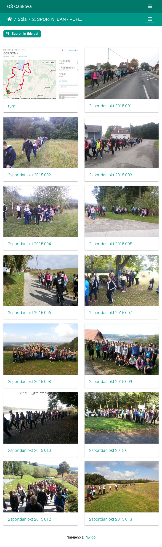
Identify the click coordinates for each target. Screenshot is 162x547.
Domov (9, 19)
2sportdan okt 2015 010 (29, 450)
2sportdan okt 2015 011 (110, 450)
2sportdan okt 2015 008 (29, 381)
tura (11, 106)
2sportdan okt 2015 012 (29, 519)
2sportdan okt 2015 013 (110, 519)
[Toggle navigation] (150, 6)
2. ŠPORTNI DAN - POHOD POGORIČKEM (58, 19)
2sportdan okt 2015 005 (110, 244)
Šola (22, 19)
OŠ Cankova (19, 6)
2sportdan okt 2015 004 (29, 244)
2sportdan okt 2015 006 (29, 312)
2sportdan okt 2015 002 (29, 175)
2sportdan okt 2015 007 (110, 312)
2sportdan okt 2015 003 (110, 175)
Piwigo (90, 537)
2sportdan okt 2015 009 (110, 381)
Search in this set (22, 34)
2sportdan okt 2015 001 (110, 106)
